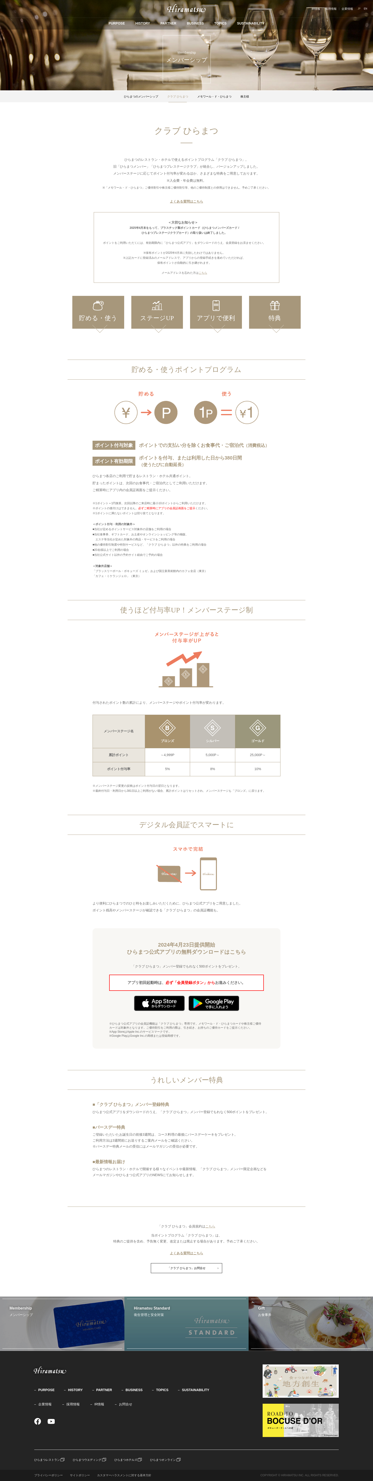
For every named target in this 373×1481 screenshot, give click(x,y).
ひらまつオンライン (163, 1459)
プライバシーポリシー (48, 1475)
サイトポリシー (80, 1475)
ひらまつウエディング (87, 1459)
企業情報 (347, 8)
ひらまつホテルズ (125, 1459)
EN (365, 8)
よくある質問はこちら (186, 201)
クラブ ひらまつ (177, 96)
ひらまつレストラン (47, 1459)
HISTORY (142, 23)
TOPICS (220, 23)
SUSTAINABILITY (251, 23)
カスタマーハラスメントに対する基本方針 (124, 1475)
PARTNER (168, 23)
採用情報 (331, 8)
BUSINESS (195, 23)
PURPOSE (117, 23)
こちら (203, 272)
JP (359, 8)
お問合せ (125, 1404)
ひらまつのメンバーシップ (141, 96)
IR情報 (316, 8)
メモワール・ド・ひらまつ (214, 96)
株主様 (244, 96)
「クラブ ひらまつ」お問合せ (186, 1268)
